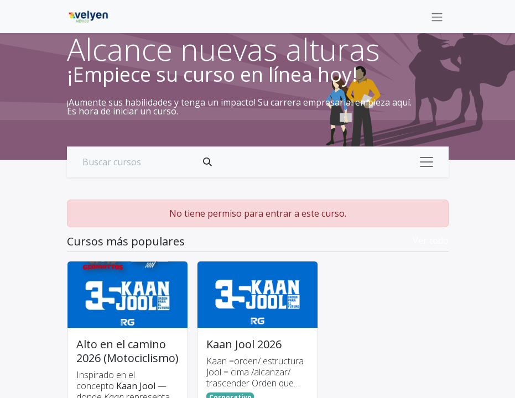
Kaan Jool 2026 (244, 344)
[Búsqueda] (207, 161)
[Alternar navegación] (437, 16)
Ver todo (431, 240)
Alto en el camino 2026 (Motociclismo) (127, 351)
